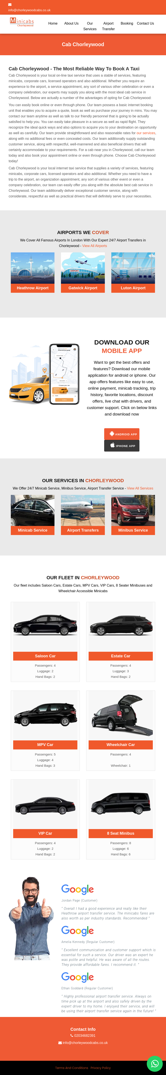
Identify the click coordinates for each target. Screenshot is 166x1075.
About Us (71, 23)
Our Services (89, 26)
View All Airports (94, 246)
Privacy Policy (101, 1068)
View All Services (140, 488)
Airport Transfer (108, 26)
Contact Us (145, 23)
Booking (127, 23)
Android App (123, 433)
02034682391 (82, 1035)
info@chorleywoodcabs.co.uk (83, 1043)
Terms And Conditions (71, 1068)
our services (146, 133)
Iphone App (122, 445)
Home (53, 23)
